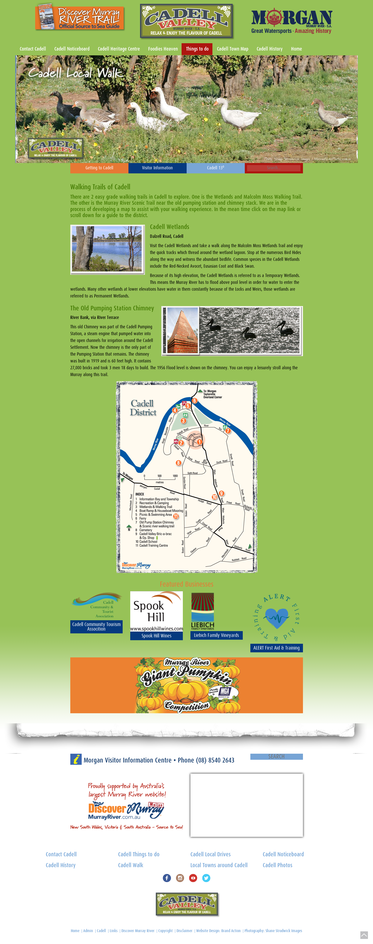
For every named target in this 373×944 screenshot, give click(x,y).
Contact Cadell (33, 49)
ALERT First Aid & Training (276, 648)
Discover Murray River (138, 931)
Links (114, 931)
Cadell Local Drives (210, 855)
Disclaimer (184, 931)
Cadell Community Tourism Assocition (96, 626)
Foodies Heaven (163, 49)
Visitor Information (157, 168)
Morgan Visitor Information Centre (128, 760)
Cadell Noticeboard (72, 49)
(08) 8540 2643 (215, 760)
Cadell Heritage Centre (119, 49)
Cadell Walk (130, 865)
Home (296, 49)
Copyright (165, 931)
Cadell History (270, 49)
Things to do (197, 49)
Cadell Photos (277, 865)
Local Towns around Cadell (219, 865)
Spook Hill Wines (156, 636)
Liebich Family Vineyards (216, 635)
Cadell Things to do (139, 855)
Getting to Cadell (99, 168)
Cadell (101, 931)
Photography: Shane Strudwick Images (273, 931)
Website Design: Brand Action (218, 931)
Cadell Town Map (232, 49)
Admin (88, 931)
